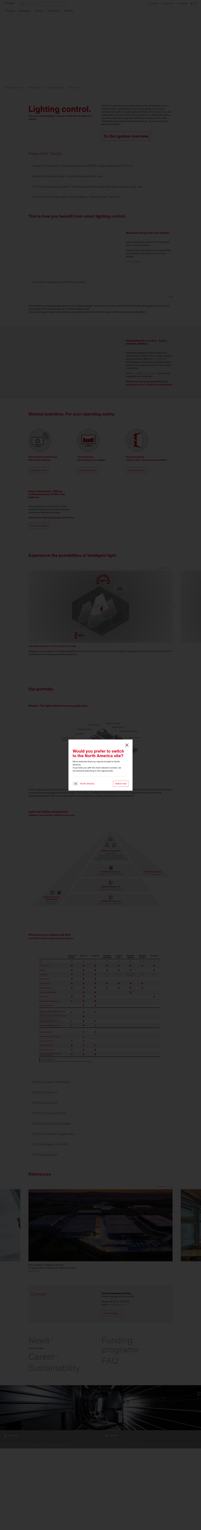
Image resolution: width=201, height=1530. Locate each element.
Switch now (120, 783)
